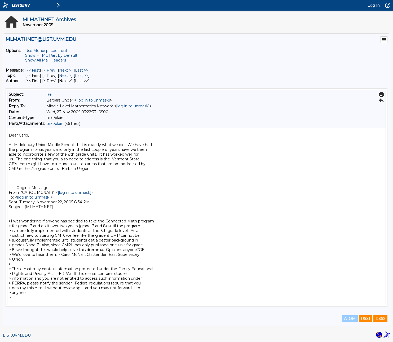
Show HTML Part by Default (51, 55)
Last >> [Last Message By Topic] (81, 75)
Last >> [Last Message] (81, 70)
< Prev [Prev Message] (49, 70)
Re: (49, 94)
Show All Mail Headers (45, 60)
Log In (374, 5)
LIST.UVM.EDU (17, 335)
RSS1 (365, 318)
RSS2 (380, 318)
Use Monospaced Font (46, 50)
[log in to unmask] (93, 100)
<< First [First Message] (33, 70)
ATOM (350, 318)
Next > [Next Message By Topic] (65, 75)
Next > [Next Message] (65, 70)
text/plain (54, 123)
